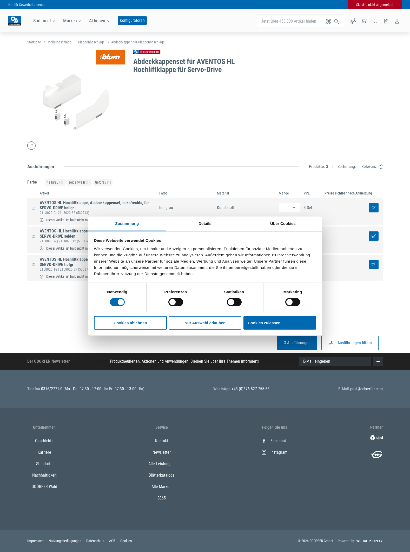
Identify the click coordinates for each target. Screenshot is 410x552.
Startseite (34, 42)
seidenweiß (79, 182)
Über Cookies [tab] (283, 223)
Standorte (44, 463)
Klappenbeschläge (91, 42)
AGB (112, 541)
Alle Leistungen (161, 463)
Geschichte (44, 440)
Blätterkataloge (162, 475)
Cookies (126, 541)
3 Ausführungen (297, 342)
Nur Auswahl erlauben (205, 323)
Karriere (44, 452)
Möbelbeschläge (59, 42)
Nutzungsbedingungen (65, 541)
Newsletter (162, 452)
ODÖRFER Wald (44, 486)
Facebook (274, 440)
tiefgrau (103, 182)
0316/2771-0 (52, 388)
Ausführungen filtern (350, 343)
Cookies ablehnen (130, 323)
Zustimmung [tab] (127, 223)
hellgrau (55, 182)
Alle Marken (161, 486)
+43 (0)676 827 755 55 (250, 388)
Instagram (274, 452)
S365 (161, 498)
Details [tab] (205, 223)
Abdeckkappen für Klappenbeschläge (138, 42)
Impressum (35, 541)
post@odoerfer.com (366, 388)
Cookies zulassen (264, 323)
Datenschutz (95, 541)
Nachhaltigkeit (44, 475)
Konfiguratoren (132, 20)
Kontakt (161, 440)
